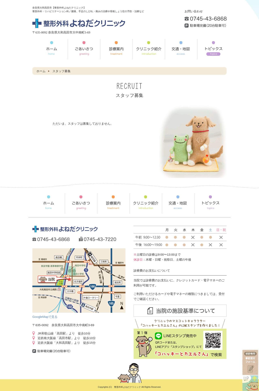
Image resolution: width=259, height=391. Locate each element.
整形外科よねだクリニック (127, 387)
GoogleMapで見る (44, 316)
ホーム (41, 71)
